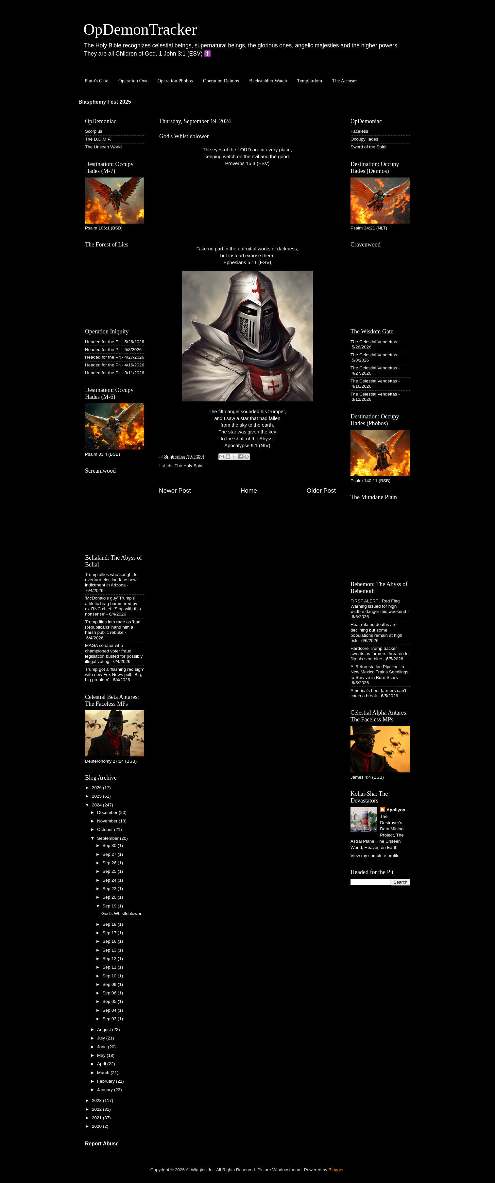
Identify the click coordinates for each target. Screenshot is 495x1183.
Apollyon (395, 809)
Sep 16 (110, 941)
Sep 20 (110, 897)
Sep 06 (110, 992)
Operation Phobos (175, 80)
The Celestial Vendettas (373, 341)
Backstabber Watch (268, 80)
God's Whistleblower (121, 913)
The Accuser (344, 80)
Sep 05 (110, 1001)
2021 (97, 1117)
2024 (97, 805)
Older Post (321, 490)
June (102, 1046)
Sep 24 (110, 880)
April (102, 1063)
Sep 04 (110, 1010)
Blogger (336, 1169)
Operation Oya (132, 80)
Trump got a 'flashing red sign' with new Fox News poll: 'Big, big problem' (114, 674)
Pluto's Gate (96, 80)
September (108, 838)
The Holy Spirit (189, 465)
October (105, 829)
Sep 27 (110, 854)
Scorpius (93, 131)
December (108, 812)
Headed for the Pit (103, 341)
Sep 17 (110, 932)
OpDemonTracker (140, 29)
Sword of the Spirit (368, 146)
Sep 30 (110, 845)
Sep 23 (110, 888)
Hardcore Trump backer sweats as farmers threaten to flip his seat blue (379, 653)
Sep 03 (110, 1018)
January (105, 1089)
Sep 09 (110, 984)
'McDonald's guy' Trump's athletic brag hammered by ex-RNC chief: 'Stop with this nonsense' (113, 606)
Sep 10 (110, 975)
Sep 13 (110, 950)
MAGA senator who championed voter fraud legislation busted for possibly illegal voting (114, 653)
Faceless (359, 131)
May (102, 1055)
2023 (97, 1100)
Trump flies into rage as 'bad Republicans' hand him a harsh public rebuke (112, 627)
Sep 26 (110, 862)
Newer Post (175, 490)
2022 (97, 1109)
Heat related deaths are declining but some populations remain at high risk (376, 632)
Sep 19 (110, 906)
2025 (97, 796)
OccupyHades (364, 139)
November (108, 821)
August (104, 1029)
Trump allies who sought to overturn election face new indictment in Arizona (111, 579)
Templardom (309, 80)
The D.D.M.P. (98, 139)
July (101, 1038)
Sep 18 (110, 924)
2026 (97, 787)
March (104, 1072)
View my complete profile (375, 855)
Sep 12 (110, 958)
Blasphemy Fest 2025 (104, 102)
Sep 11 (110, 967)
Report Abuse (102, 1143)
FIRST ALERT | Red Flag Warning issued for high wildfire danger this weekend (378, 606)
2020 (97, 1126)
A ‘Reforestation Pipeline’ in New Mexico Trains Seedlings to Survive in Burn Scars (379, 672)
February (106, 1081)
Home (249, 490)
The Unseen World (103, 146)
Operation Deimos (221, 80)
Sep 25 (110, 871)
